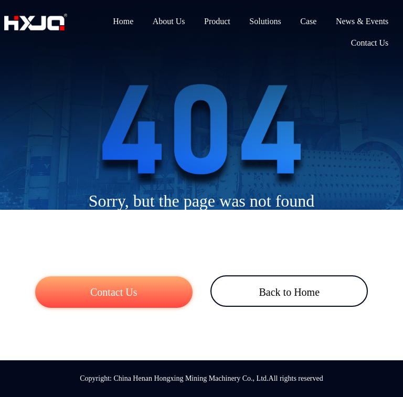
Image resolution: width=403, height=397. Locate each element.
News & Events (362, 21)
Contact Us (370, 42)
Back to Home (289, 292)
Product (217, 21)
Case (308, 21)
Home (123, 21)
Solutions (265, 21)
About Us (169, 21)
